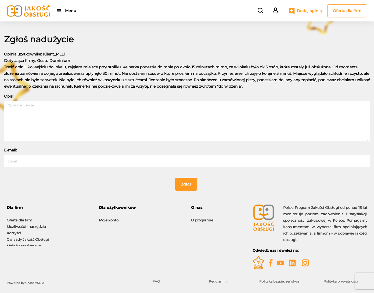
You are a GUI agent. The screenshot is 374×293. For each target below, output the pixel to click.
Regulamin (217, 281)
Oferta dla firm (347, 10)
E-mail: (10, 150)
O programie (202, 217)
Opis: (8, 96)
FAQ (156, 281)
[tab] (49, 207)
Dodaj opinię (309, 11)
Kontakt (198, 224)
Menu (70, 10)
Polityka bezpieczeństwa (279, 281)
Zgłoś (186, 184)
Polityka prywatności (340, 281)
